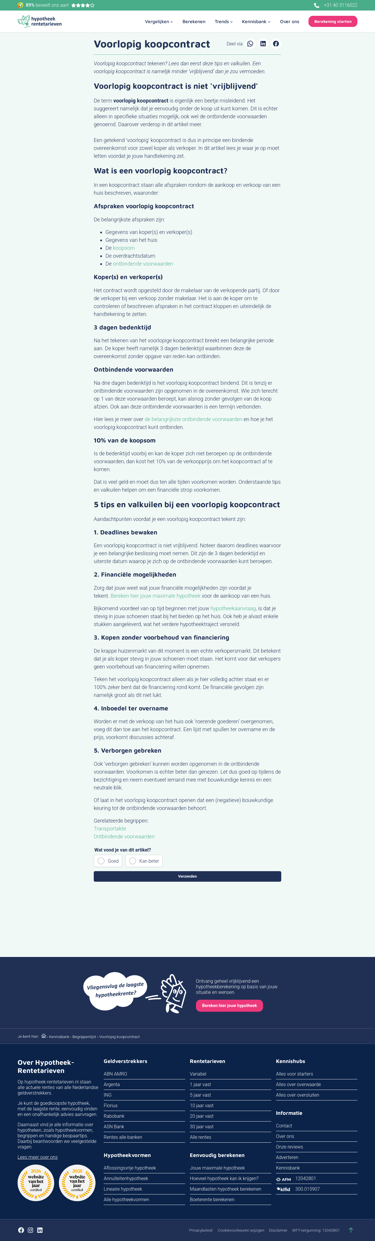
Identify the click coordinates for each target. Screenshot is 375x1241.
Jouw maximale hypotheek (217, 1168)
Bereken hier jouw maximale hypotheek (155, 596)
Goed (113, 861)
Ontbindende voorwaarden (124, 836)
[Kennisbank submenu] (256, 21)
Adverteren (287, 1157)
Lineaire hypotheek (123, 1189)
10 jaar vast (202, 1105)
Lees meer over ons (38, 1157)
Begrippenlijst (84, 1036)
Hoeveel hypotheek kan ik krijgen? (224, 1178)
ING (108, 1095)
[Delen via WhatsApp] (250, 43)
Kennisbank (59, 1036)
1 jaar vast (200, 1084)
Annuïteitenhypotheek (126, 1178)
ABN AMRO (115, 1074)
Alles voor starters (294, 1074)
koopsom (124, 248)
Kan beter (149, 861)
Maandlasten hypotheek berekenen (225, 1189)
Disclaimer (278, 1230)
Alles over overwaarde (298, 1084)
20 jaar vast (202, 1116)
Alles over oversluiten (297, 1095)
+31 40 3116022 (340, 5)
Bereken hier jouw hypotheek (229, 1005)
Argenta (112, 1084)
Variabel (198, 1074)
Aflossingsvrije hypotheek (130, 1168)
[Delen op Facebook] (276, 43)
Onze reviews (289, 1147)
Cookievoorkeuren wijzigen (241, 1230)
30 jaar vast (202, 1126)
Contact (284, 1126)
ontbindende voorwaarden (143, 264)
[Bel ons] (316, 5)
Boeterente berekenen (212, 1199)
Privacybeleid (200, 1230)
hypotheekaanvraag (233, 608)
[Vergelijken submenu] (159, 21)
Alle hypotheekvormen (126, 1199)
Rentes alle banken (123, 1137)
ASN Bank (114, 1126)
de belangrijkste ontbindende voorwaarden (194, 419)
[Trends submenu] (224, 21)
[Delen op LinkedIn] (263, 43)
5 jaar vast (200, 1095)
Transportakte (110, 828)
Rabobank (114, 1116)
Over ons (285, 1136)
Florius (110, 1105)
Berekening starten (333, 21)
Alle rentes (200, 1137)
